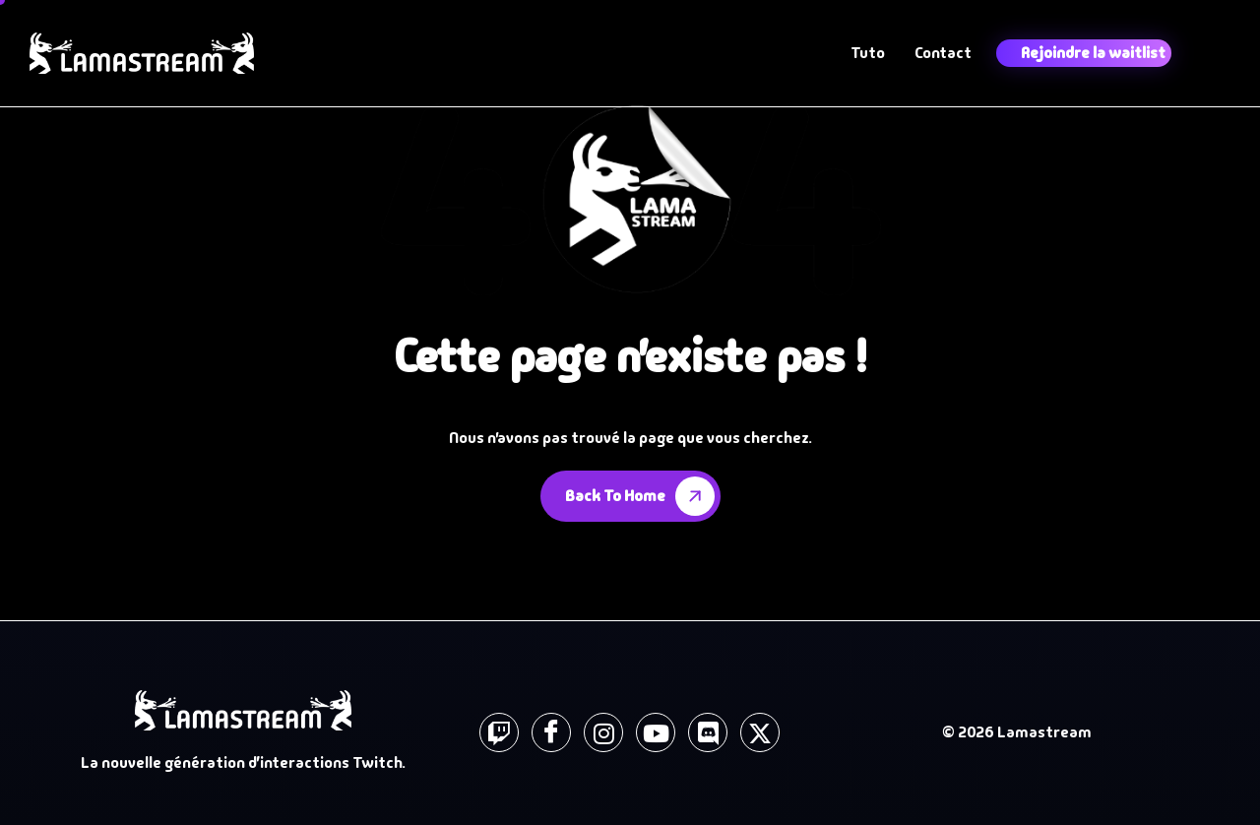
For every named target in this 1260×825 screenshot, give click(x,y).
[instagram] (603, 732)
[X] (760, 732)
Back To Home (643, 496)
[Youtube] (655, 732)
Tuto (867, 52)
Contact (943, 52)
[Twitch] (499, 732)
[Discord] (707, 732)
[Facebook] (551, 732)
